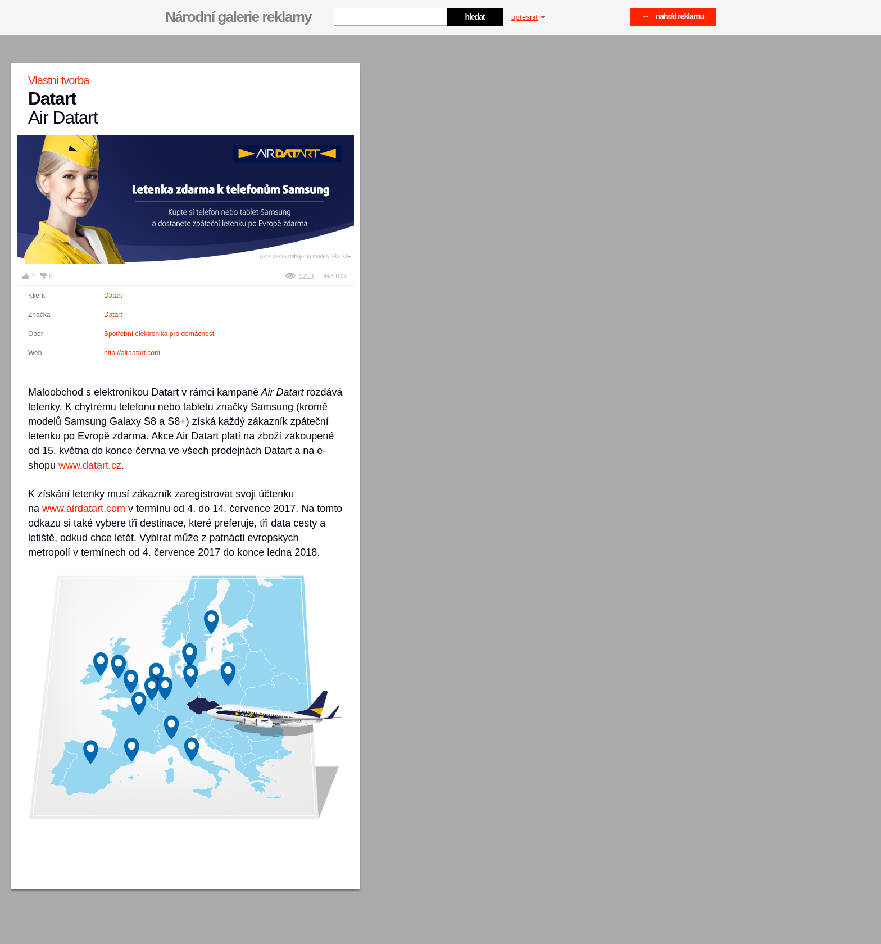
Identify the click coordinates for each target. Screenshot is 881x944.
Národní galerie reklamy (238, 16)
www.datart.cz (89, 465)
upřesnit (528, 17)
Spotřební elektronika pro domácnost (159, 334)
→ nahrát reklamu (673, 16)
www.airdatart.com (83, 508)
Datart (113, 295)
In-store (336, 276)
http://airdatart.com (132, 353)
